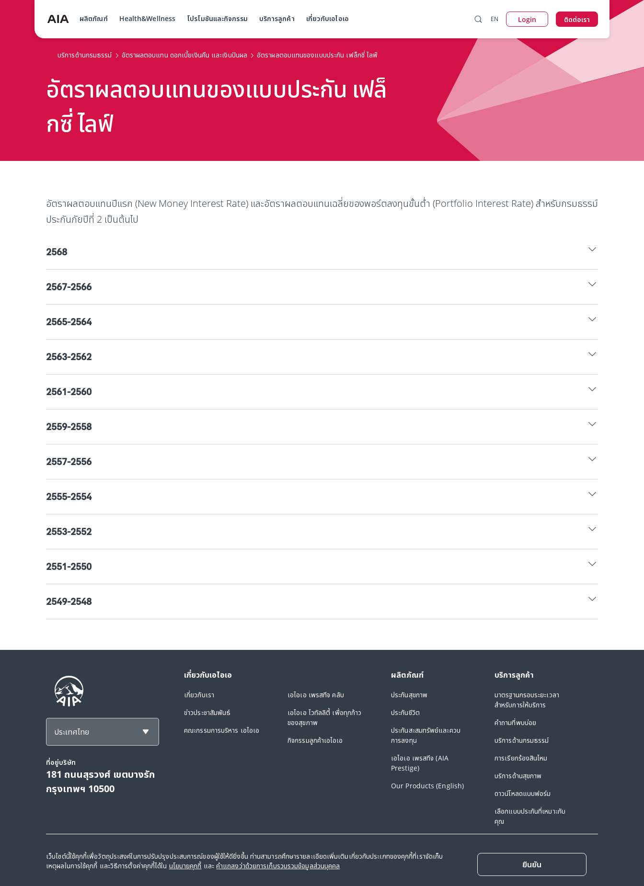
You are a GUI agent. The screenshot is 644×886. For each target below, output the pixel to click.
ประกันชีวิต (405, 712)
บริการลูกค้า (277, 18)
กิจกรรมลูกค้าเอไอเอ (315, 740)
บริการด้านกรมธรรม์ (521, 740)
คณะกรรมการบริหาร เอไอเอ (221, 730)
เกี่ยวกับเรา (199, 694)
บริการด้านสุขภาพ (517, 775)
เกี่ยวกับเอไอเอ (327, 18)
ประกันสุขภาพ (409, 694)
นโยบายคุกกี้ (185, 865)
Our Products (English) (427, 785)
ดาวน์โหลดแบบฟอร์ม (522, 793)
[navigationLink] (58, 19)
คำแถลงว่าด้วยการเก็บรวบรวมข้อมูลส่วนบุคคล (278, 865)
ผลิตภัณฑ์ (94, 18)
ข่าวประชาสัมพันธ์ (207, 712)
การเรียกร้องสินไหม (521, 757)
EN (494, 19)
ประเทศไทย (71, 732)
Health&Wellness (147, 18)
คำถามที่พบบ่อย (515, 722)
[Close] (531, 864)
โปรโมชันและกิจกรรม (217, 18)
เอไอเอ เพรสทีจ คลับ (316, 694)
